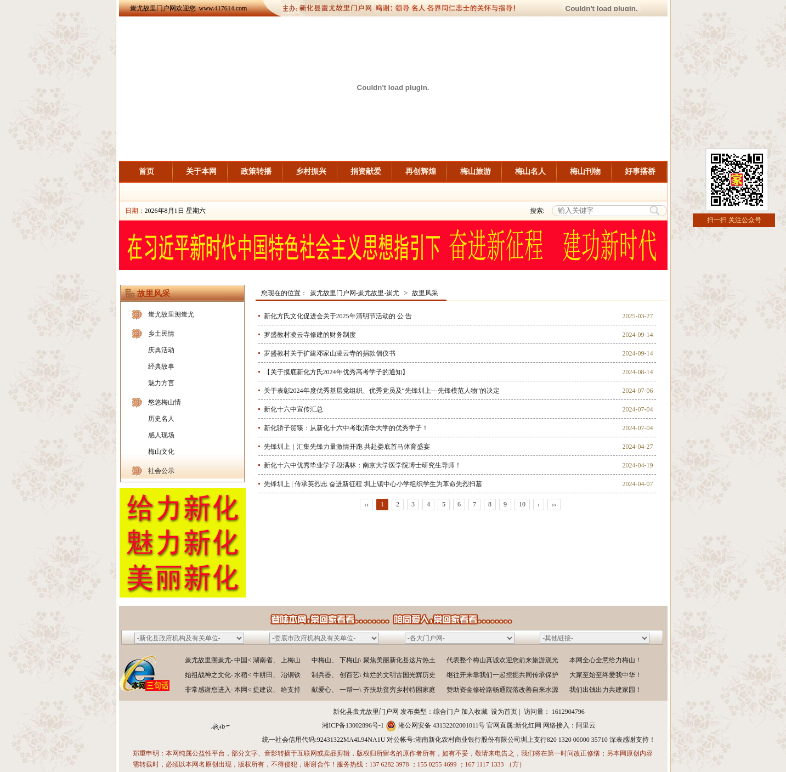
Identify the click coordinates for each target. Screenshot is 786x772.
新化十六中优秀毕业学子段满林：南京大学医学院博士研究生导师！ (362, 465)
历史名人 (161, 418)
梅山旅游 (475, 171)
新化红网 (528, 725)
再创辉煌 (420, 171)
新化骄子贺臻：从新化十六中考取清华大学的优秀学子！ (346, 428)
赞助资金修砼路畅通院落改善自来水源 (502, 690)
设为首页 (504, 711)
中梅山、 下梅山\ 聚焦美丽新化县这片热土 (373, 660)
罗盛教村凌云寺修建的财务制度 (310, 335)
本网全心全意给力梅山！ (605, 660)
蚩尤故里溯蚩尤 (171, 314)
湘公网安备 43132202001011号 (441, 725)
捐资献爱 (365, 171)
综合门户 (446, 711)
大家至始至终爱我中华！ (605, 675)
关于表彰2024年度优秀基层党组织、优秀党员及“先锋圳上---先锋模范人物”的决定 (382, 391)
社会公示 (161, 471)
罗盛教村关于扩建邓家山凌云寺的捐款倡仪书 (329, 353)
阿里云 (586, 725)
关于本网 (201, 171)
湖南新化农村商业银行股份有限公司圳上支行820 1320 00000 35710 (511, 739)
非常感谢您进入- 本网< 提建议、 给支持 (243, 690)
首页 (146, 171)
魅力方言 (161, 383)
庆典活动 (161, 350)
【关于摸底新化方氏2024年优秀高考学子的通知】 (336, 372)
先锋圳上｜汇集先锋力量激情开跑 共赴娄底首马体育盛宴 (347, 446)
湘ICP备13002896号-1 (353, 725)
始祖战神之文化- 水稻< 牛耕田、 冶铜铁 (243, 675)
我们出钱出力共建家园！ (605, 690)
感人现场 (161, 435)
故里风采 (425, 293)
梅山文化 (161, 451)
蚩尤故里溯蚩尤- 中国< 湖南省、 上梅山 (243, 660)
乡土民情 (161, 333)
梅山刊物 (585, 171)
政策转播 (256, 171)
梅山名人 (530, 171)
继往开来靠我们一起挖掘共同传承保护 (502, 675)
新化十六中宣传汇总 (293, 409)
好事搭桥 (640, 171)
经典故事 (161, 366)
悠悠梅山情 (164, 402)
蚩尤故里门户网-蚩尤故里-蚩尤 (355, 293)
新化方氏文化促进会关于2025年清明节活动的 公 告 (338, 316)
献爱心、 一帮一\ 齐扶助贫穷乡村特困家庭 (373, 690)
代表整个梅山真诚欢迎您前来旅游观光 (502, 660)
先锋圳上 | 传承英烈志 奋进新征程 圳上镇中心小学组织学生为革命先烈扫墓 (373, 484)
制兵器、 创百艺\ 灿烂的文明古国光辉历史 (373, 675)
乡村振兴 (311, 171)
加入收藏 (474, 711)
